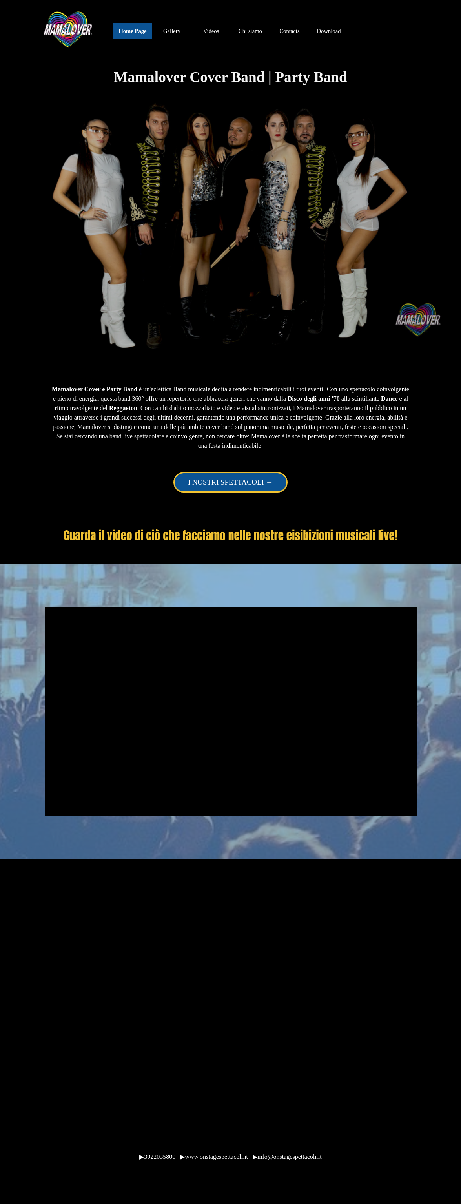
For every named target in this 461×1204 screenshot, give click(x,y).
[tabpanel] (230, 418)
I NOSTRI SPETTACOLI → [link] (230, 482)
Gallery (171, 31)
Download (329, 31)
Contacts (289, 31)
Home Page (132, 31)
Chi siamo (250, 31)
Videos (211, 31)
